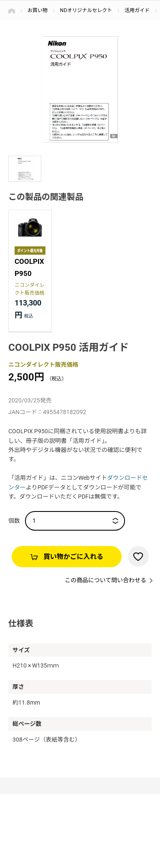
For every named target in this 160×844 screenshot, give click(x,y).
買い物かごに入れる (73, 557)
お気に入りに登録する (138, 556)
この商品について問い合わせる (105, 580)
